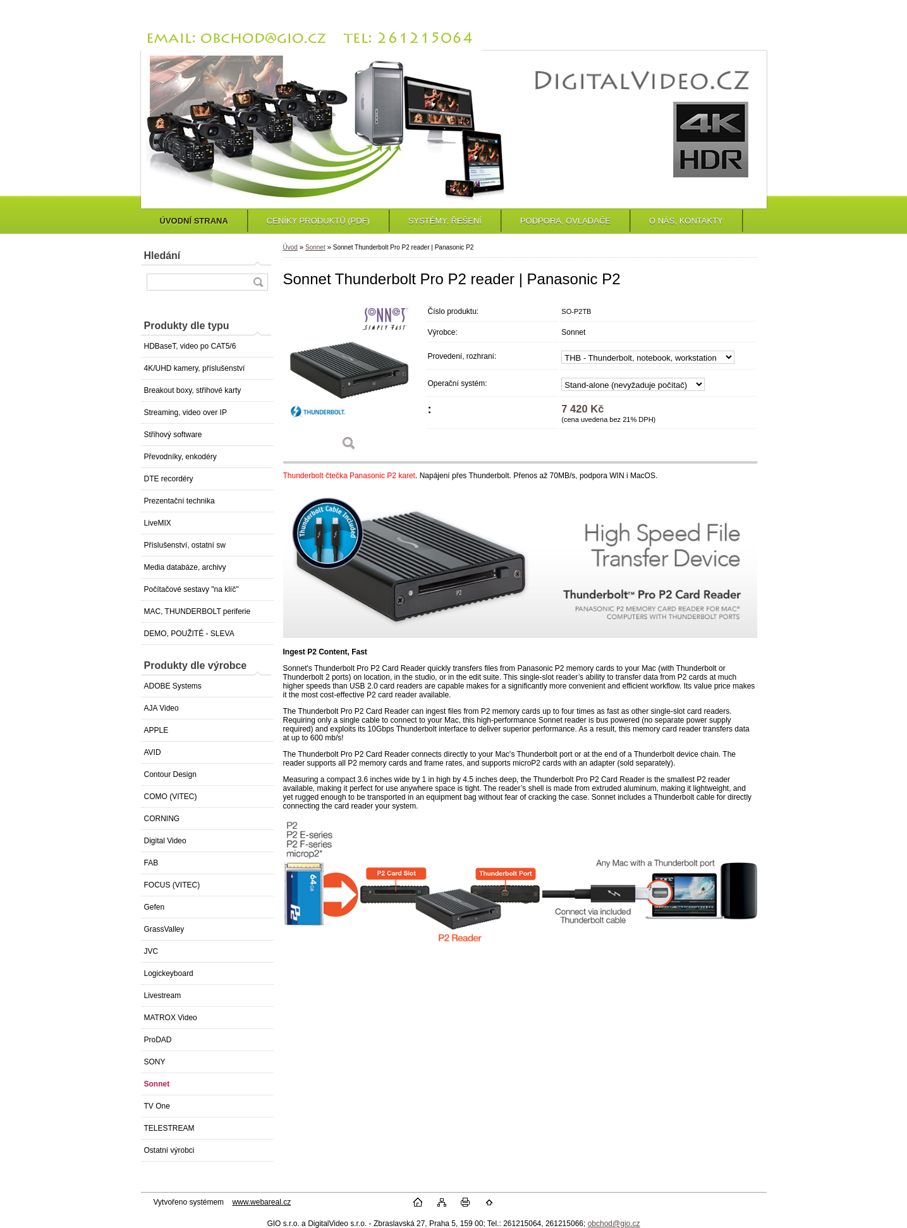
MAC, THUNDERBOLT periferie (197, 611)
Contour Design (170, 774)
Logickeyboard (168, 973)
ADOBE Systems (173, 686)
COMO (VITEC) (170, 796)
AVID (152, 752)
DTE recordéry (168, 478)
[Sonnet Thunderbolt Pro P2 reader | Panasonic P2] (349, 380)
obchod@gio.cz (614, 1223)
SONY (155, 1061)
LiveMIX (157, 523)
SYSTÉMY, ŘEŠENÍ (445, 221)
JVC (151, 951)
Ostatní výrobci (169, 1150)
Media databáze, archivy (185, 567)
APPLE (156, 730)
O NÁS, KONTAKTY (686, 221)
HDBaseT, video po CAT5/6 (190, 346)
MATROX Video (170, 1017)
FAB (151, 862)
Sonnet (157, 1084)
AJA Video (161, 708)
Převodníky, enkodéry (180, 456)
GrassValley (164, 929)
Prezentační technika (179, 501)
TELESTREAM (169, 1128)
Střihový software (173, 434)
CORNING (162, 818)
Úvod (290, 247)
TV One (157, 1106)
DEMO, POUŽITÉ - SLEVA (189, 633)
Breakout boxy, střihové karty (192, 390)
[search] (258, 282)
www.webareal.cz (261, 1202)
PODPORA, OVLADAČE (565, 221)
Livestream (162, 995)
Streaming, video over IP (185, 412)
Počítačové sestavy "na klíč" (191, 589)
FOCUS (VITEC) (172, 885)
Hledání (162, 255)
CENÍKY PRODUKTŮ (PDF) (318, 221)
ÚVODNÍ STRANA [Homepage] (194, 221)
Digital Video (165, 840)
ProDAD (158, 1039)
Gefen (154, 907)
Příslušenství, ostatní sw (185, 545)
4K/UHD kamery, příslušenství (194, 368)
